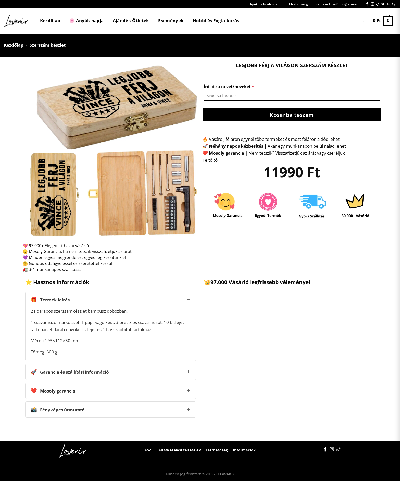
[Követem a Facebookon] (367, 4)
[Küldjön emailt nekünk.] (388, 4)
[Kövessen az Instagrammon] (372, 4)
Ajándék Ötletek (131, 20)
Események (171, 20)
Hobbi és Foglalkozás (216, 20)
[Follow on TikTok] (377, 4)
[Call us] (393, 4)
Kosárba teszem (292, 114)
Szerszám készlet (48, 45)
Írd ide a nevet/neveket (229, 87)
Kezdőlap (50, 20)
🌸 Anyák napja (86, 20)
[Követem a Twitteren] (383, 4)
